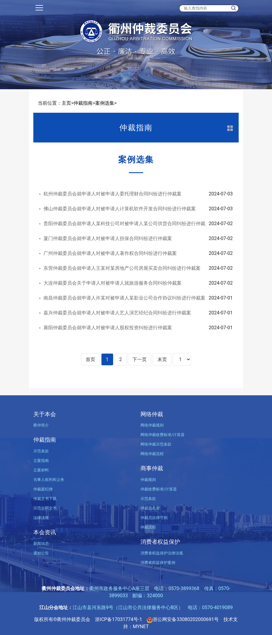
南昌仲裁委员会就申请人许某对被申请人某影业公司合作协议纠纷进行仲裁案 (124, 298)
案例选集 (104, 103)
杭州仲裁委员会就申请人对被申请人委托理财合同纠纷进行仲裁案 (112, 194)
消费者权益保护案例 (157, 562)
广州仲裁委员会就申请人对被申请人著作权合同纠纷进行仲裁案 (110, 253)
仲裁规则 (148, 479)
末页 (162, 359)
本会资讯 (44, 532)
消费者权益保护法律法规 (161, 553)
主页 (66, 103)
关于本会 (44, 414)
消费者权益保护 (160, 541)
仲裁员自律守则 (154, 517)
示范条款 (41, 451)
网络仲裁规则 (152, 425)
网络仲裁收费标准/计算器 (162, 434)
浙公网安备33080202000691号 (183, 619)
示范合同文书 (45, 508)
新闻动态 (41, 543)
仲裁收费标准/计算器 (158, 489)
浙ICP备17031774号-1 (118, 619)
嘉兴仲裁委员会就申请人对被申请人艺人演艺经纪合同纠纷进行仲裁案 (117, 313)
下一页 (139, 359)
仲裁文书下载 (45, 498)
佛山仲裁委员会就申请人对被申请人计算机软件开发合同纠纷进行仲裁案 (119, 208)
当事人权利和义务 (48, 479)
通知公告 (41, 553)
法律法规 (41, 517)
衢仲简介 (41, 425)
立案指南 (41, 460)
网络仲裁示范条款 (155, 444)
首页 (90, 359)
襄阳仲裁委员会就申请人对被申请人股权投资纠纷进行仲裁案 (107, 327)
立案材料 (41, 470)
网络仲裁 (151, 414)
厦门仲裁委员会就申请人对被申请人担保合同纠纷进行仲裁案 (107, 238)
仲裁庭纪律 (43, 489)
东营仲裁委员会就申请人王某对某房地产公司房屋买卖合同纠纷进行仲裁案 (122, 268)
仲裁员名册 (150, 508)
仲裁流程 (148, 527)
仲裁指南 (83, 103)
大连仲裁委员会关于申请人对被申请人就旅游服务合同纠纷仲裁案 (112, 283)
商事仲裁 (151, 468)
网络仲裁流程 (152, 453)
